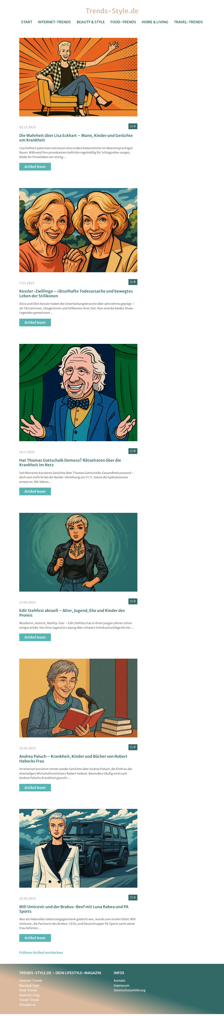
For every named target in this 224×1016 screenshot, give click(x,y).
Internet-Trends (54, 22)
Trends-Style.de (112, 11)
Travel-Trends (188, 22)
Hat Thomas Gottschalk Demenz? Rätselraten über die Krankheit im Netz (70, 462)
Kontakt (119, 981)
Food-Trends (123, 22)
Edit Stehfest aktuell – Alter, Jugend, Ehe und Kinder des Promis (72, 613)
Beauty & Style (91, 22)
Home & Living (155, 22)
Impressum (121, 985)
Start (26, 22)
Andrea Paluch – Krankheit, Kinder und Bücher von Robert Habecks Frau (73, 759)
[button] (41, 953)
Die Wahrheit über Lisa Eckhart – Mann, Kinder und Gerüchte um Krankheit (76, 138)
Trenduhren (27, 1005)
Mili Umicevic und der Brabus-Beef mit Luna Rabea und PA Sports (73, 909)
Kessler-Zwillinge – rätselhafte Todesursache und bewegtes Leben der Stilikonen (76, 293)
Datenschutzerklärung (129, 990)
